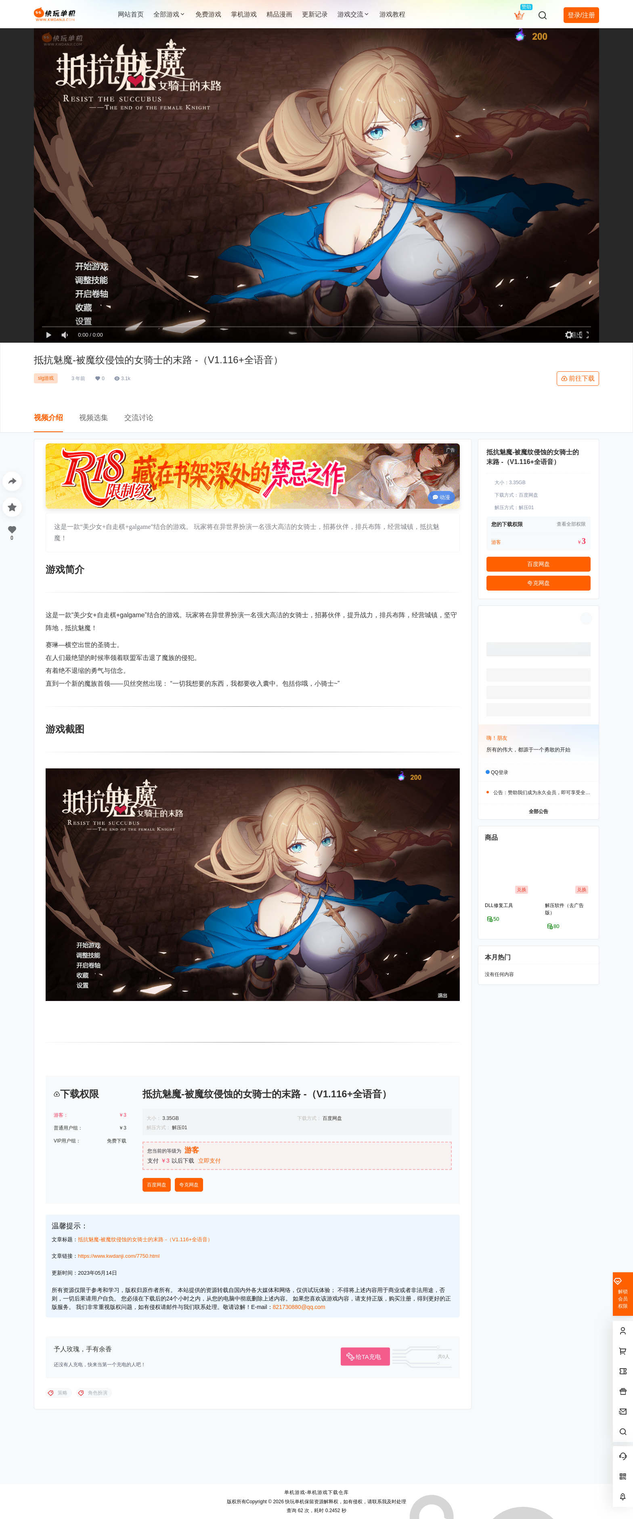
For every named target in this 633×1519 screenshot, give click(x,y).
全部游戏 (169, 14)
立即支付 (209, 1307)
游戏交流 (353, 14)
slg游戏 (46, 378)
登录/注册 (581, 15)
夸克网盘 (189, 1331)
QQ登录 (499, 772)
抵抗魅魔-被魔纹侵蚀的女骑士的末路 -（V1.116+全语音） (145, 1386)
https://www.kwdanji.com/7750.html (118, 1403)
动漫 (441, 497)
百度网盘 (156, 1331)
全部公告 (538, 811)
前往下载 (578, 378)
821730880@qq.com (299, 1453)
